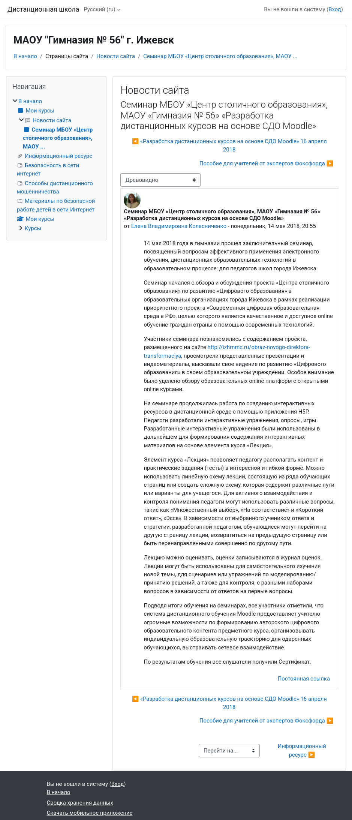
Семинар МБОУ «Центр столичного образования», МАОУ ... (220, 56)
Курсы (33, 228)
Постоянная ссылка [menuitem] (304, 678)
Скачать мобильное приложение (90, 813)
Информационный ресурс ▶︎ (303, 750)
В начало (25, 56)
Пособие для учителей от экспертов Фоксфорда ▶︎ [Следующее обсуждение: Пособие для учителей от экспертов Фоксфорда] (266, 163)
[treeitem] (56, 165)
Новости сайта (115, 56)
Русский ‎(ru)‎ (99, 9)
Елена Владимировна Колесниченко (178, 226)
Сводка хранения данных (80, 802)
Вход (334, 9)
